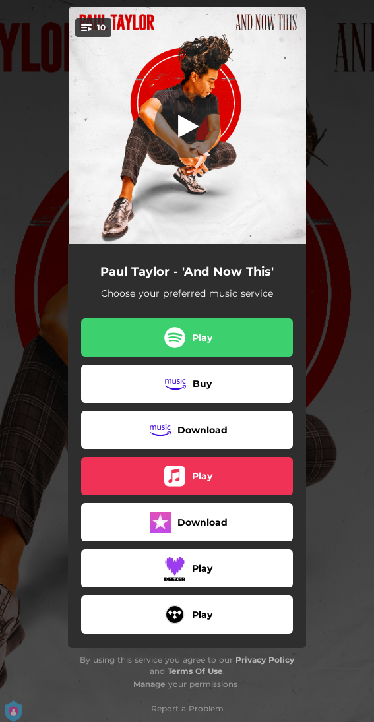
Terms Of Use (195, 671)
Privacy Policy (264, 660)
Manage (149, 684)
